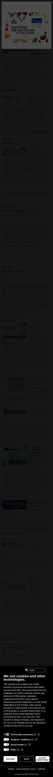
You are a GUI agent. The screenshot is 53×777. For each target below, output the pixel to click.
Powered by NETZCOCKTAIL (26, 774)
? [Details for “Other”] (22, 750)
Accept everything (42, 759)
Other (13, 749)
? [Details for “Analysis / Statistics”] (36, 739)
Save (26, 759)
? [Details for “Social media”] (29, 745)
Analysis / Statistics (21, 739)
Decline (10, 759)
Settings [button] (41, 769)
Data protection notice (26, 769)
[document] (26, 702)
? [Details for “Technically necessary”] (38, 734)
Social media (17, 744)
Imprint (11, 769)
